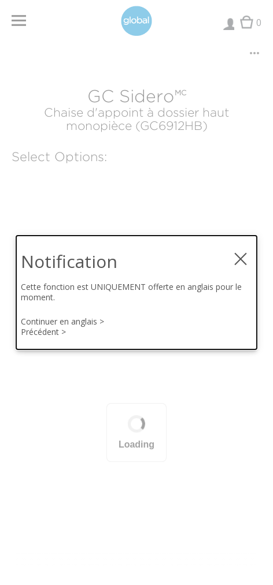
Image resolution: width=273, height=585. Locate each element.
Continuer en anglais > (62, 321)
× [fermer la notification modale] (241, 254)
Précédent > (43, 332)
